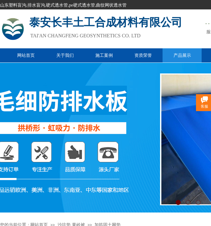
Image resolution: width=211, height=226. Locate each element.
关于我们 (65, 55)
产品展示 (182, 55)
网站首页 (26, 55)
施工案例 (104, 55)
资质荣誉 (143, 55)
